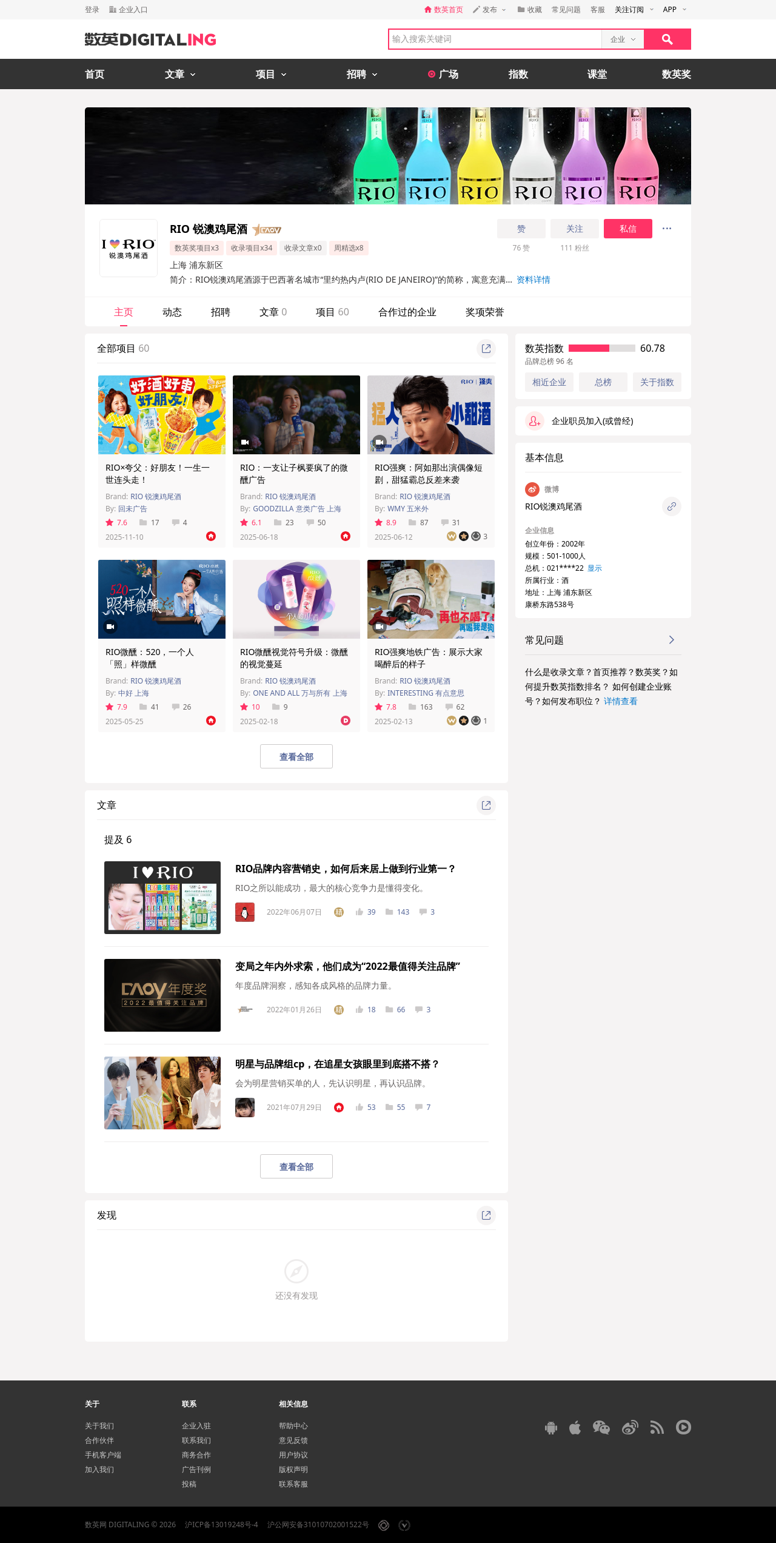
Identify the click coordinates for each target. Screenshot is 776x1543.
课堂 (597, 74)
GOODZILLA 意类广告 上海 (297, 508)
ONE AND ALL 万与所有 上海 (300, 693)
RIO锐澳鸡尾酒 (553, 506)
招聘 (220, 311)
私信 (628, 229)
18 (366, 1009)
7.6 (116, 522)
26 (182, 707)
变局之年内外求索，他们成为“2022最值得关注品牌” (347, 966)
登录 (92, 9)
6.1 (251, 522)
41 (149, 707)
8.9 (385, 522)
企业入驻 (196, 1425)
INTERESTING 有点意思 (425, 693)
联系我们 (196, 1440)
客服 (597, 9)
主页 (123, 311)
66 (396, 1009)
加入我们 (99, 1469)
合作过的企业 (407, 311)
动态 (172, 311)
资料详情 (533, 279)
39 (366, 912)
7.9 (116, 707)
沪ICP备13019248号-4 (221, 1524)
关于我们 (99, 1425)
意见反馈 (293, 1440)
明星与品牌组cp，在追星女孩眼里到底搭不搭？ (337, 1064)
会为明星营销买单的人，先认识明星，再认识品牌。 (332, 1083)
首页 (94, 74)
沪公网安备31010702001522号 (318, 1524)
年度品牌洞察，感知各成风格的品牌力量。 (315, 985)
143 (398, 912)
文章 (273, 311)
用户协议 (293, 1455)
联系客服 (293, 1484)
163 (421, 707)
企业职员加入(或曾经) (579, 421)
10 (250, 707)
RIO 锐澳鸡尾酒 (155, 496)
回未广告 (132, 508)
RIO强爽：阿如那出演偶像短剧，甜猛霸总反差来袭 (429, 473)
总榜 (603, 382)
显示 (594, 568)
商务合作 (196, 1455)
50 (316, 522)
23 (284, 522)
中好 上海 (133, 693)
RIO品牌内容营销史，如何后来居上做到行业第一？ (346, 868)
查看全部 (296, 756)
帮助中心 (293, 1425)
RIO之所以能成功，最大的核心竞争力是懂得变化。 (331, 887)
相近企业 (549, 382)
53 (366, 1107)
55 (396, 1107)
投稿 (189, 1484)
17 (149, 522)
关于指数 (657, 382)
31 (451, 522)
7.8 (385, 707)
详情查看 (621, 701)
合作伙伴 (99, 1440)
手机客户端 (103, 1455)
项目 (332, 311)
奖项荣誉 (485, 311)
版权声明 (293, 1469)
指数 (518, 74)
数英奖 (676, 74)
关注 (574, 229)
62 (455, 707)
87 (419, 522)
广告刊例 (196, 1469)
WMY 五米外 (408, 508)
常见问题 (566, 9)
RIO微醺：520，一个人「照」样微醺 (149, 658)
